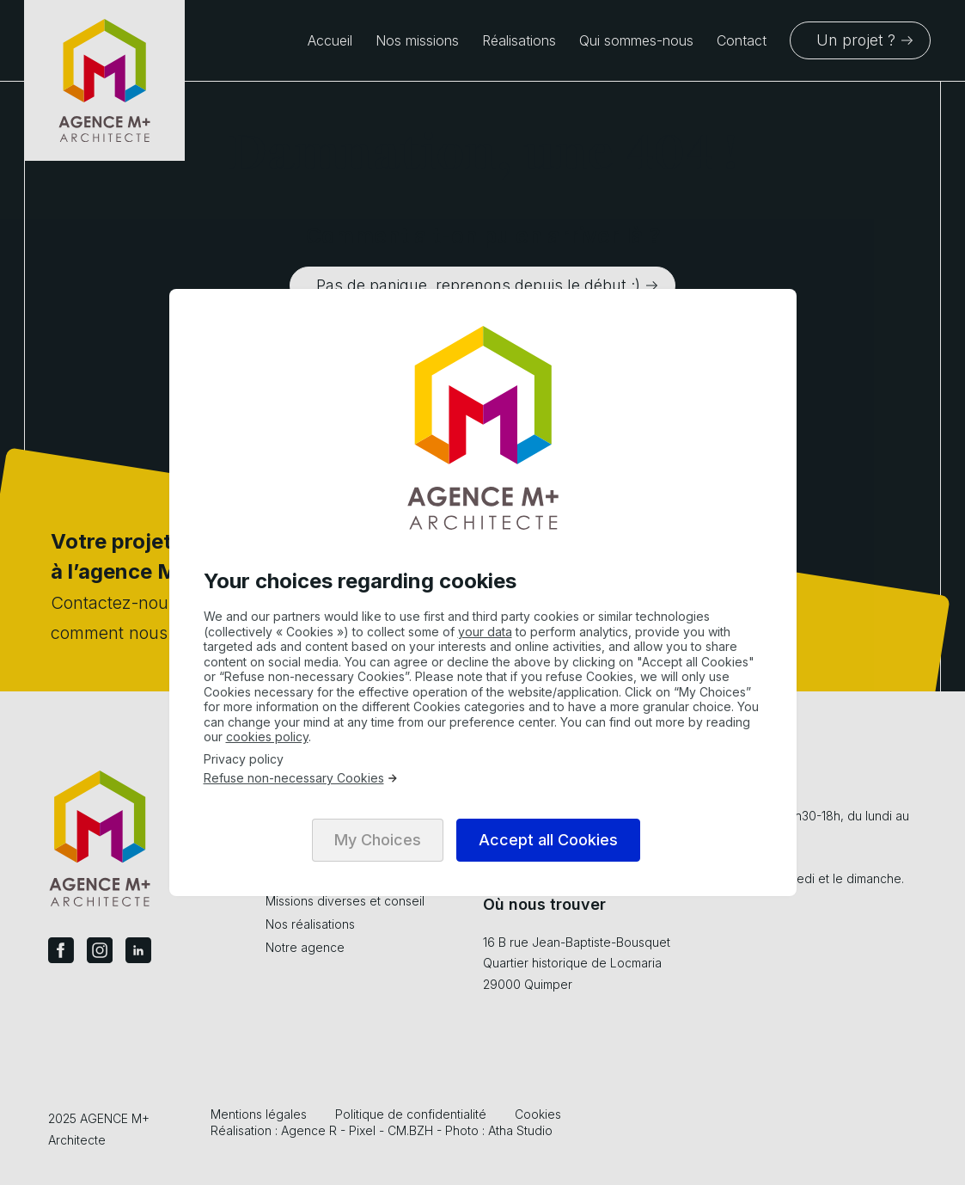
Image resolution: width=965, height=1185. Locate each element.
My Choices (377, 840)
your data (485, 631)
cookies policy (267, 736)
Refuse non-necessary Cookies (301, 778)
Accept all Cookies (548, 840)
